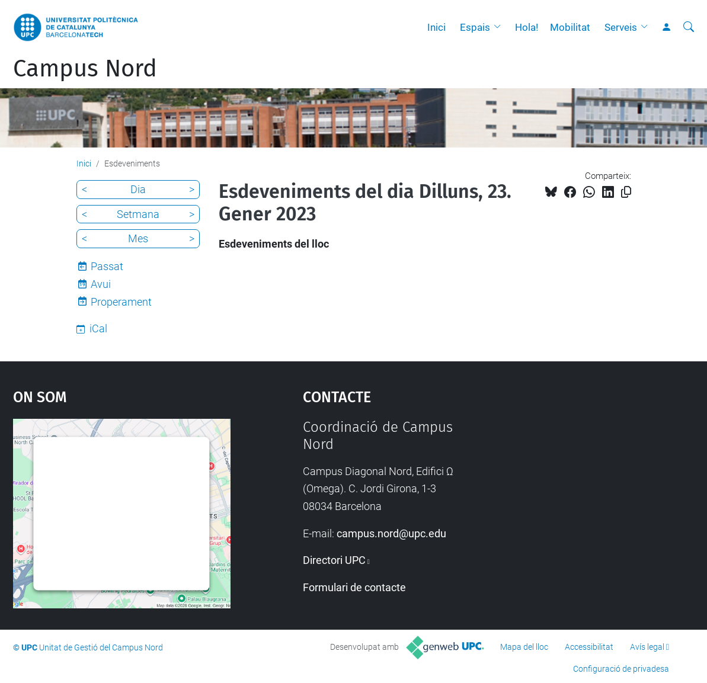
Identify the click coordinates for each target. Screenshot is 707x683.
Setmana (138, 214)
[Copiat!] (626, 192)
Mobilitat (570, 27)
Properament (121, 302)
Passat (107, 266)
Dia (138, 189)
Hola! (526, 27)
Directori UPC (334, 560)
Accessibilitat (589, 647)
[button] (500, 27)
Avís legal (647, 647)
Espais (475, 27)
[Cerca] (688, 27)
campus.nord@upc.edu (391, 533)
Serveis (620, 27)
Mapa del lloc (524, 647)
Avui (101, 284)
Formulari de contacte (354, 587)
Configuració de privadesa (621, 669)
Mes (138, 238)
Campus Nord (85, 68)
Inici (436, 27)
